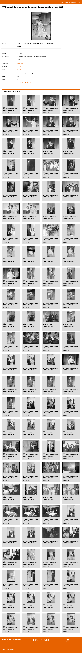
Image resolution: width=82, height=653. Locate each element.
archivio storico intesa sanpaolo (12, 2)
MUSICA (32, 82)
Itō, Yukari (19, 69)
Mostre (78, 2)
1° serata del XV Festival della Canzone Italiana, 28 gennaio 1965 (32, 50)
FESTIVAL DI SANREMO (22, 82)
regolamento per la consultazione (8, 649)
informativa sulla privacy (6, 646)
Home (62, 2)
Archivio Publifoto (72, 2)
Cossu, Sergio (20, 63)
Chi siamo (66, 2)
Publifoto (19, 66)
